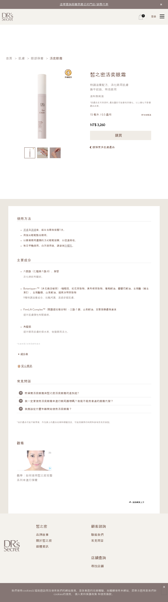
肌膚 (21, 58)
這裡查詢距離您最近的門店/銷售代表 (84, 4)
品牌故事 (42, 535)
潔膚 (25, 230)
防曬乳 (68, 246)
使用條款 (106, 594)
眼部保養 (37, 58)
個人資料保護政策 (86, 594)
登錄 (153, 16)
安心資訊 (26, 366)
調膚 (33, 230)
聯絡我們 (97, 535)
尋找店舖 (97, 566)
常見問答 (97, 541)
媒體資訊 (42, 546)
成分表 (24, 354)
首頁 (9, 58)
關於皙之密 (44, 541)
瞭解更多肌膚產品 (104, 147)
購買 (120, 135)
